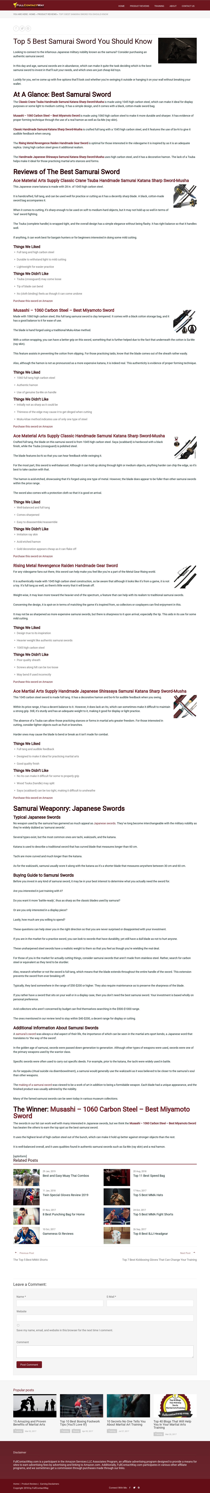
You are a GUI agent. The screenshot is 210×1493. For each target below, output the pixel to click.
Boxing (76, 1431)
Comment (22, 1342)
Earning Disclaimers (49, 1484)
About (173, 6)
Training (159, 6)
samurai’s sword (26, 1034)
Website (21, 1311)
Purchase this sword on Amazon (33, 300)
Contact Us (188, 6)
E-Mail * (111, 1296)
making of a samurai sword (35, 1084)
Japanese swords (104, 823)
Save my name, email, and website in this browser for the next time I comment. (64, 1330)
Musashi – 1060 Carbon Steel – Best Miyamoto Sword (101, 1112)
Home (121, 6)
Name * (21, 1296)
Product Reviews (139, 6)
